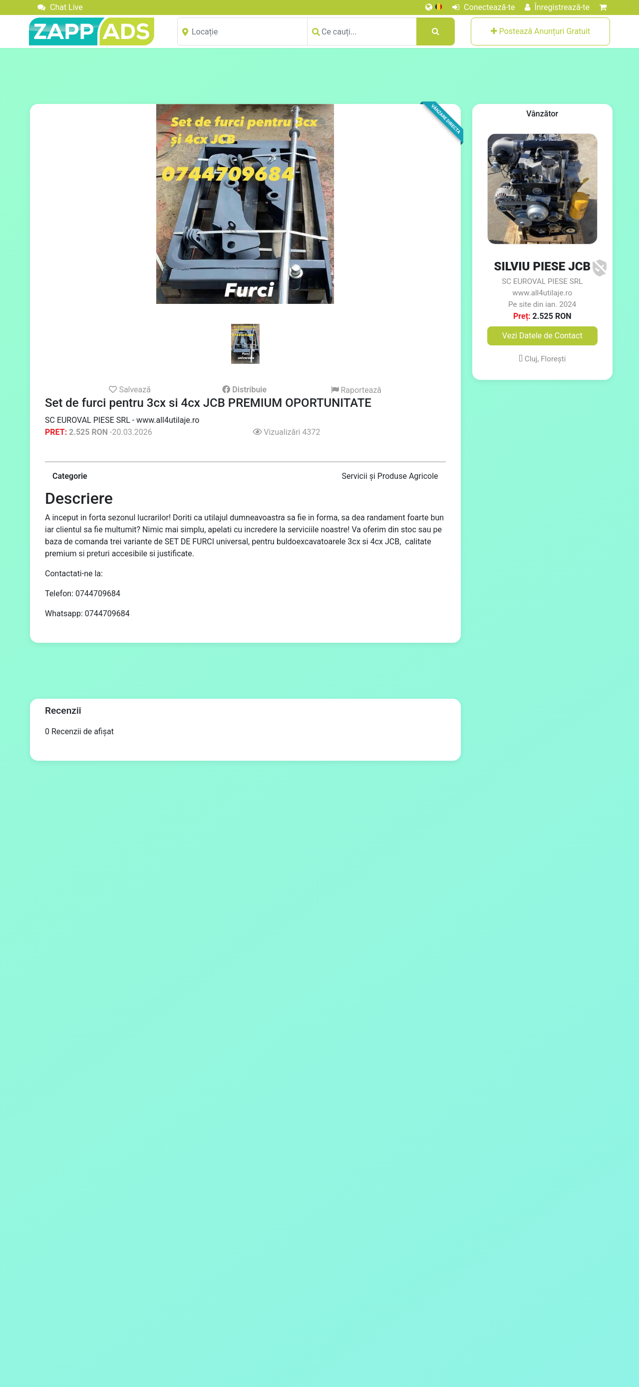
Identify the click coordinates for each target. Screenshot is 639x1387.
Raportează (356, 390)
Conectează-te (483, 7)
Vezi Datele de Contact (542, 335)
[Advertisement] (319, 75)
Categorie (69, 476)
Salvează (130, 389)
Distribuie (244, 389)
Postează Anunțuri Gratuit (541, 31)
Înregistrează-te (557, 7)
